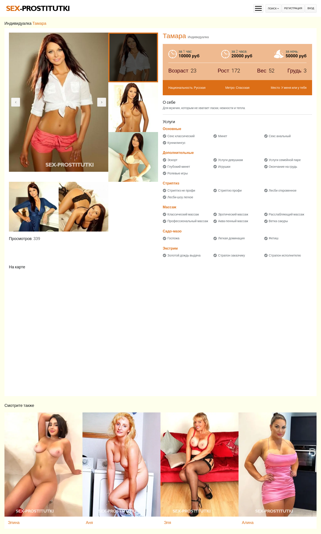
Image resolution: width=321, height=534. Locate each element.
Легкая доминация (231, 238)
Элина (14, 522)
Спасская (242, 87)
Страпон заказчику (231, 255)
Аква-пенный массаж (233, 221)
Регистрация (293, 8)
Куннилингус (176, 143)
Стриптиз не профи (181, 190)
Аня (89, 522)
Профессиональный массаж (187, 221)
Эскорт (172, 160)
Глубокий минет (178, 166)
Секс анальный (280, 136)
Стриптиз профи (230, 190)
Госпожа (173, 238)
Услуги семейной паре (285, 160)
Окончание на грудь (283, 166)
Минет (222, 136)
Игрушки (224, 166)
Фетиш (273, 238)
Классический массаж (183, 214)
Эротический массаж (233, 214)
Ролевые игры (177, 173)
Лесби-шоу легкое (180, 197)
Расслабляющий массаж (286, 214)
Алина (248, 522)
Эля (167, 522)
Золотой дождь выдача (183, 255)
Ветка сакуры (278, 221)
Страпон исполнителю (285, 255)
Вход (310, 8)
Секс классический (181, 136)
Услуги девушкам (230, 160)
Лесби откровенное (283, 190)
